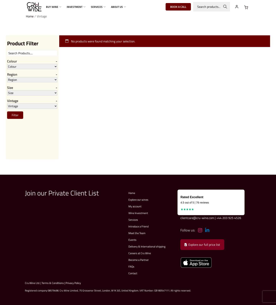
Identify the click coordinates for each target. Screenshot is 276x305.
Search (225, 6)
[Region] (32, 80)
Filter (15, 115)
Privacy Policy (73, 283)
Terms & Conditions (53, 283)
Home (30, 16)
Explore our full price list (202, 244)
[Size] (32, 93)
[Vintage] (32, 106)
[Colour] (32, 66)
